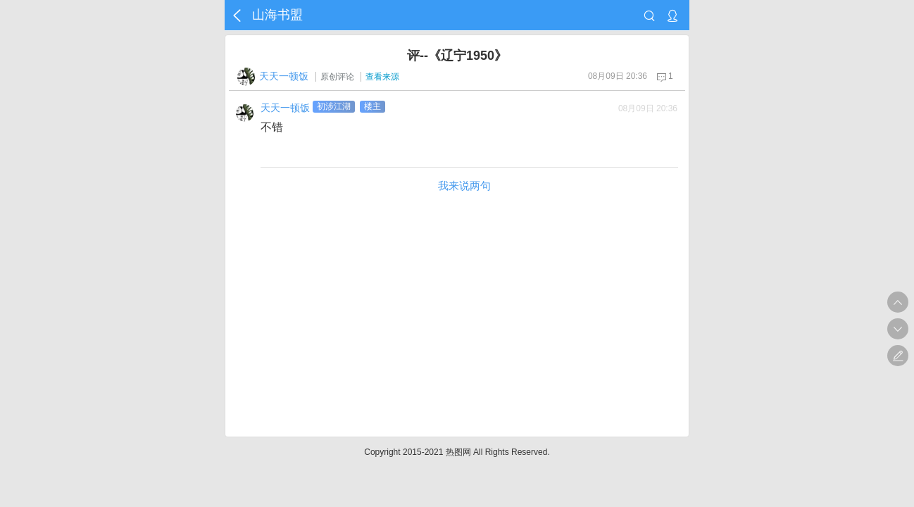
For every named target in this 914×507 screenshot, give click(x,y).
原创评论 (337, 77)
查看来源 (382, 77)
